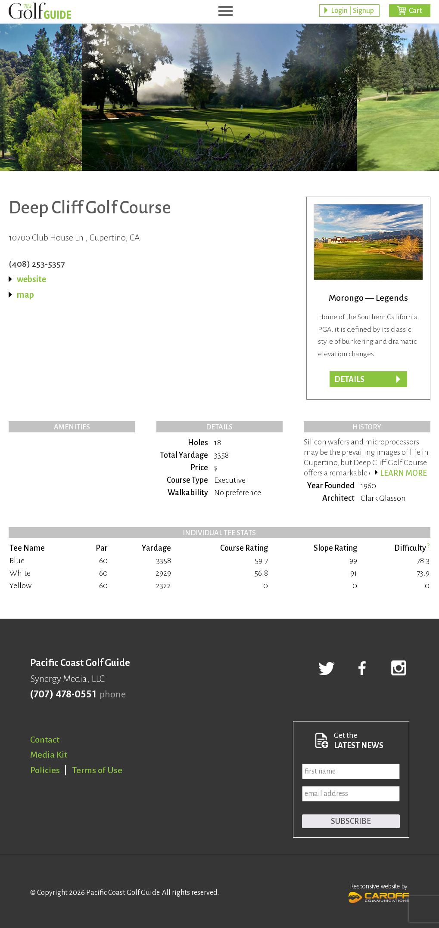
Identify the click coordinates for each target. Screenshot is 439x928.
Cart (415, 11)
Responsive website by (379, 892)
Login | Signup (352, 11)
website (31, 279)
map (25, 294)
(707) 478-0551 (63, 694)
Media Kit (48, 754)
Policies (45, 770)
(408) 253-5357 (37, 263)
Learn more (403, 473)
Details (349, 379)
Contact (44, 739)
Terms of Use (97, 770)
